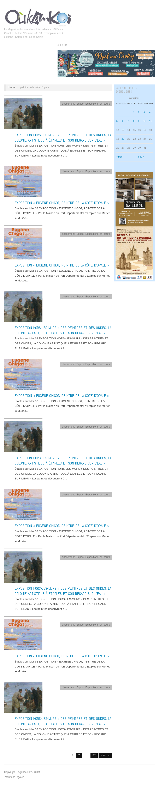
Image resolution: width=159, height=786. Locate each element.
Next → (105, 755)
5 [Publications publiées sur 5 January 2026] (117, 121)
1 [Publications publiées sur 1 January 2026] (133, 112)
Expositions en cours (98, 103)
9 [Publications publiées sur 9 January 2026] (138, 121)
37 (94, 755)
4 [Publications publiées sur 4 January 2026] (149, 112)
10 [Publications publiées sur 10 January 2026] (144, 121)
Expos (79, 103)
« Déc (119, 156)
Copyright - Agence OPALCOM (22, 772)
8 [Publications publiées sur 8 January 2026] (133, 121)
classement (68, 103)
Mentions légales (14, 777)
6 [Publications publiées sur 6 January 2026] (122, 121)
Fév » (141, 156)
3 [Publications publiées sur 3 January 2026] (144, 112)
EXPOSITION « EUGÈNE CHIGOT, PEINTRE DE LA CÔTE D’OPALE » (62, 202)
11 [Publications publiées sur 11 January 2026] (150, 121)
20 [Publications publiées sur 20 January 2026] (123, 139)
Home (11, 87)
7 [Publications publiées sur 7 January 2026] (128, 121)
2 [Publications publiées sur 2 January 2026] (138, 112)
